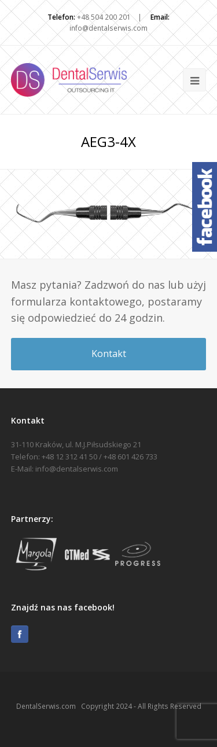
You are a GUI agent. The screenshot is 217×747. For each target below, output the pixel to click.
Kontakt (108, 353)
